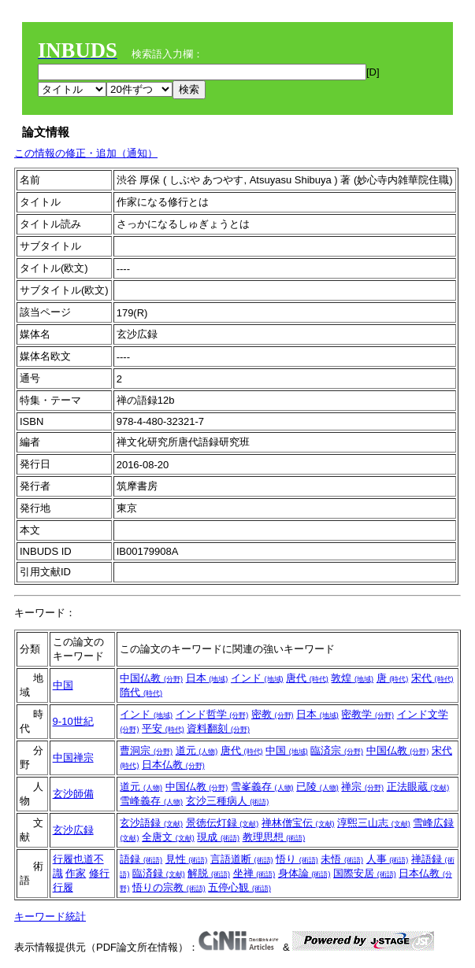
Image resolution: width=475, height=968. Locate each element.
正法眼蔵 (418, 787)
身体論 (304, 873)
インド (257, 678)
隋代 (141, 692)
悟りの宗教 (169, 887)
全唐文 (168, 837)
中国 (63, 685)
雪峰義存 (151, 801)
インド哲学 (212, 714)
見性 (186, 859)
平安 (163, 728)
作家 (75, 873)
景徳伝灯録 (222, 823)
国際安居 (364, 873)
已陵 (317, 787)
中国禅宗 (73, 757)
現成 (218, 837)
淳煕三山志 (373, 823)
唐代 (307, 678)
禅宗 (362, 787)
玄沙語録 (151, 823)
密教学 (367, 714)
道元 (197, 750)
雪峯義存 (262, 787)
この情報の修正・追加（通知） (86, 153)
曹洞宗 (146, 750)
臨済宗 (336, 750)
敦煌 (352, 678)
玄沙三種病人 (227, 801)
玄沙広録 (73, 830)
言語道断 (241, 859)
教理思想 (274, 837)
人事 (387, 859)
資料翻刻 (218, 728)
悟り (297, 859)
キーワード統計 (50, 916)
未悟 (342, 859)
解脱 (208, 873)
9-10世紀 (73, 721)
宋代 (432, 678)
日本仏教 (173, 764)
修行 (99, 873)
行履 (63, 887)
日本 (207, 678)
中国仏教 (151, 678)
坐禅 (254, 873)
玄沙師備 (73, 794)
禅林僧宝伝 (298, 823)
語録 (141, 859)
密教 (272, 714)
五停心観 (239, 887)
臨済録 (158, 873)
